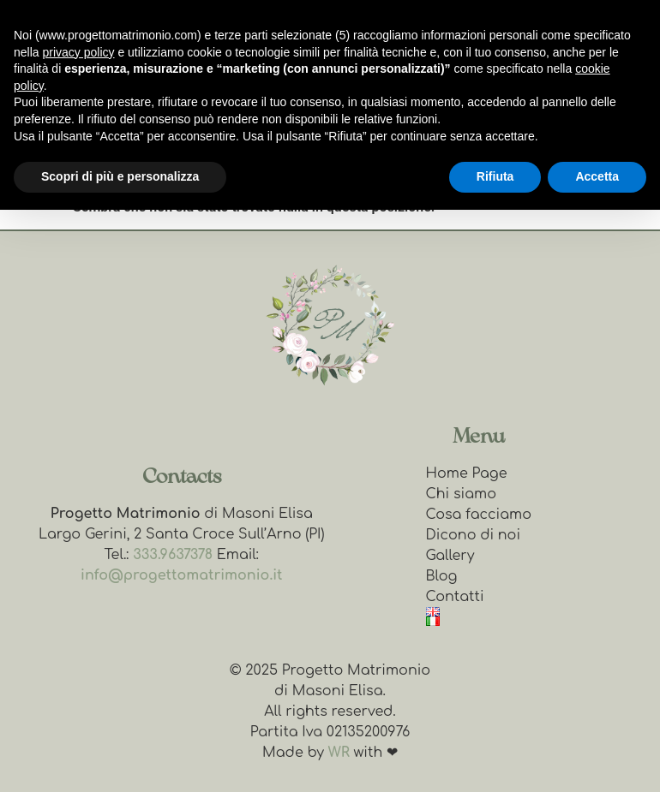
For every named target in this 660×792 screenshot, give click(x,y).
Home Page (466, 473)
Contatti (455, 596)
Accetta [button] (597, 176)
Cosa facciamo (478, 514)
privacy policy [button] (78, 52)
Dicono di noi (473, 535)
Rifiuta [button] (495, 176)
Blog (442, 576)
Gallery (450, 555)
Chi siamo (461, 494)
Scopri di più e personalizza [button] (120, 176)
